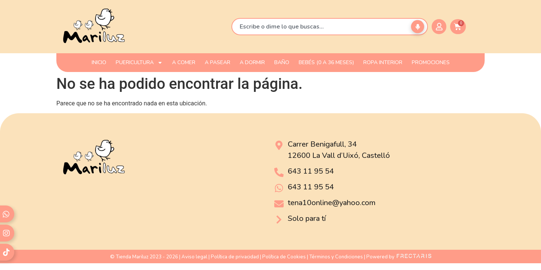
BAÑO (281, 62)
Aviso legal (194, 257)
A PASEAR (217, 62)
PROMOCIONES (431, 62)
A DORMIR (252, 62)
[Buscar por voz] (417, 26)
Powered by (398, 257)
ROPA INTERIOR (382, 62)
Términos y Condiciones (336, 257)
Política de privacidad (235, 257)
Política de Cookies (284, 257)
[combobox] (329, 26)
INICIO (99, 62)
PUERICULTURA (139, 62)
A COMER (183, 62)
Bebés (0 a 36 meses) (326, 62)
